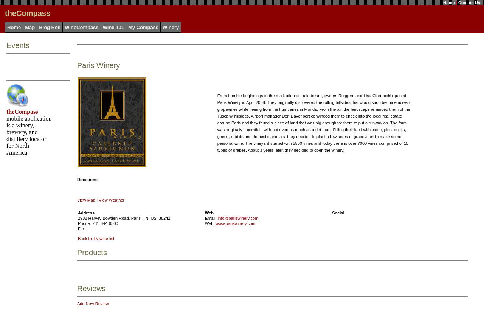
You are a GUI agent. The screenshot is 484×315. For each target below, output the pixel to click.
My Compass (143, 27)
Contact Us (469, 2)
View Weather (111, 200)
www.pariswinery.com (236, 223)
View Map (86, 200)
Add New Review (93, 303)
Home (449, 2)
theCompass (22, 112)
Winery (171, 27)
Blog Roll (49, 27)
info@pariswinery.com (238, 218)
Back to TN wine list (96, 238)
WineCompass (81, 27)
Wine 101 (113, 27)
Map (30, 27)
